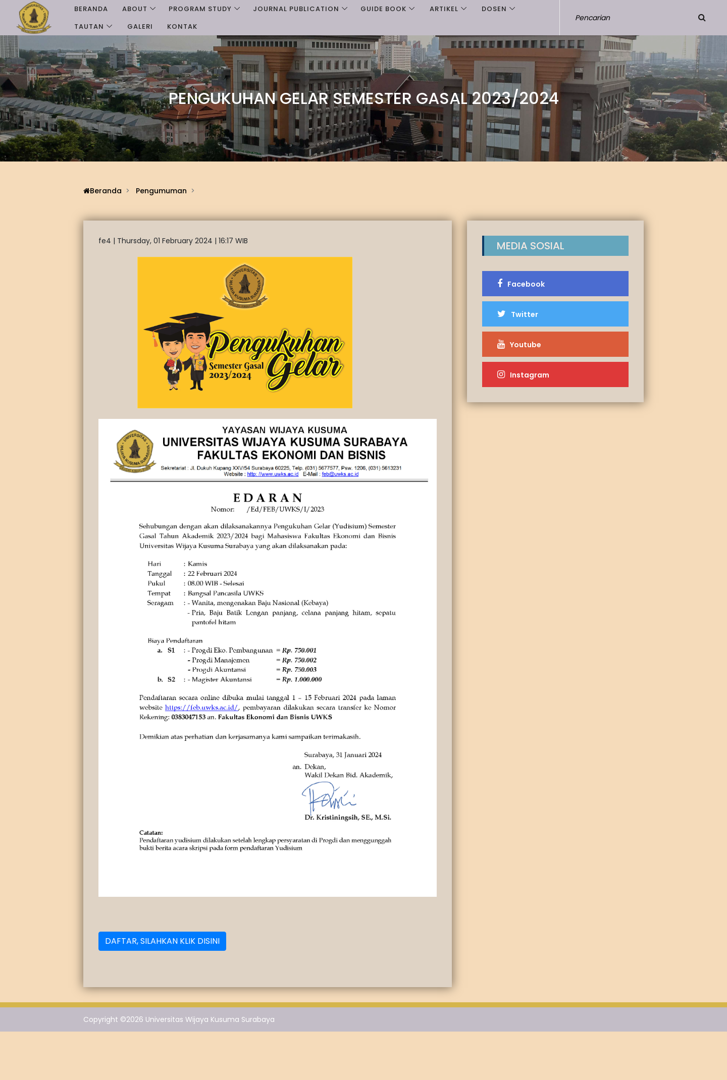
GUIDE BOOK (383, 9)
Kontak (182, 26)
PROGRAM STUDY (200, 9)
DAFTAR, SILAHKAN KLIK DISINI (162, 941)
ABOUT (134, 9)
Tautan (89, 26)
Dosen (494, 9)
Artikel (444, 9)
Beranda (91, 9)
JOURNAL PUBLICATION (296, 9)
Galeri (140, 26)
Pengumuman (161, 191)
